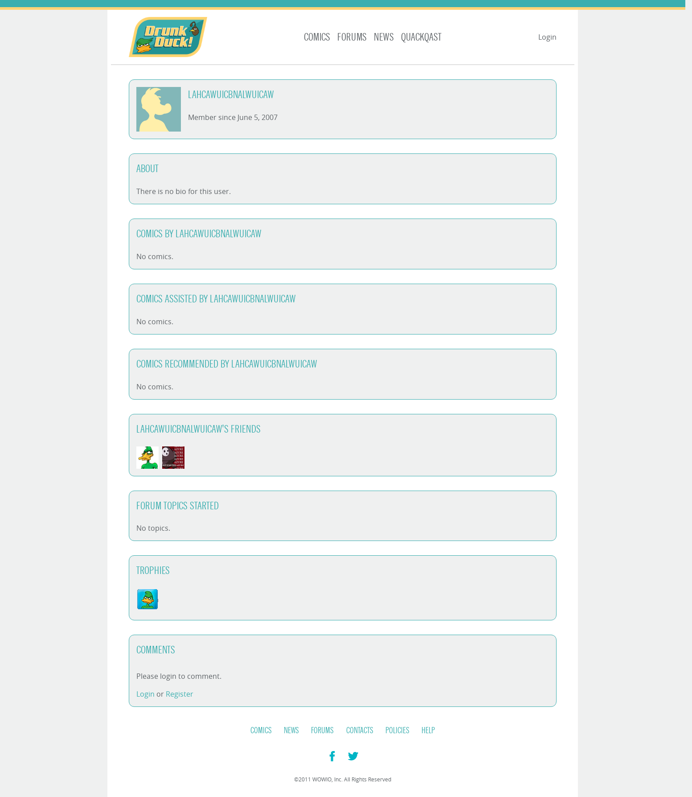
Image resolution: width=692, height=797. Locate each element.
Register (179, 694)
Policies (397, 730)
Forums (352, 37)
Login (547, 37)
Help (428, 730)
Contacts (359, 730)
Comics (317, 37)
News (384, 37)
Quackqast (421, 37)
